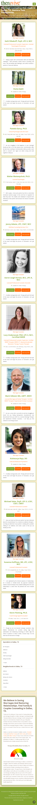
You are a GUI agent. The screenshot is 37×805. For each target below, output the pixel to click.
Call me (18, 54)
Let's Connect (10, 54)
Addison (5, 671)
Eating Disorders (7, 658)
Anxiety (4, 652)
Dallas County (12, 735)
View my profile (25, 54)
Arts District (6, 674)
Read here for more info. (18, 800)
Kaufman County (13, 734)
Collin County (22, 734)
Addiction (5, 649)
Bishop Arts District (7, 677)
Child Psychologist (7, 655)
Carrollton (5, 680)
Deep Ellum (5, 683)
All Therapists (6, 646)
